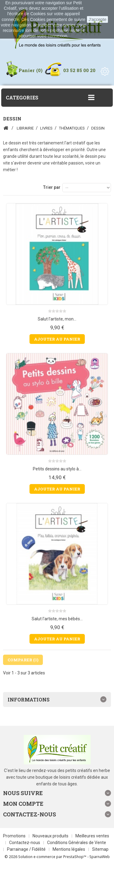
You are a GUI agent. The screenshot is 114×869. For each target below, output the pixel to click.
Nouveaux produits (51, 835)
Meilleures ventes (92, 835)
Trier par (51, 187)
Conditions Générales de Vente (76, 842)
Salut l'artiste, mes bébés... (57, 618)
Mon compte (23, 803)
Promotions (14, 835)
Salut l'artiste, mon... (57, 319)
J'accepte (97, 19)
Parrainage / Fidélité (27, 849)
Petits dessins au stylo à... (57, 468)
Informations (29, 699)
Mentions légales (69, 849)
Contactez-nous (25, 842)
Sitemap (100, 849)
